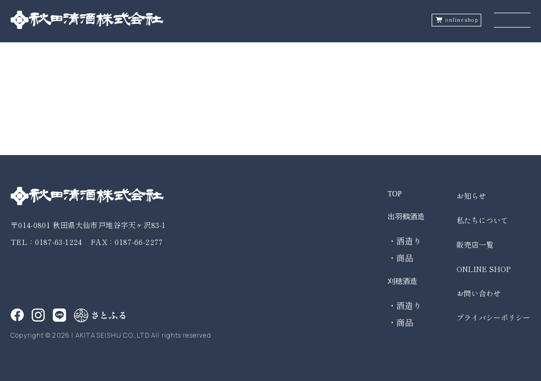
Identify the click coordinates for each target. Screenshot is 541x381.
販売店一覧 (474, 244)
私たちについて (482, 220)
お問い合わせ (478, 293)
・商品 (400, 257)
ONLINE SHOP (483, 269)
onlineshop (461, 19)
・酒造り (405, 240)
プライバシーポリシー (493, 317)
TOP (395, 194)
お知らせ (471, 195)
